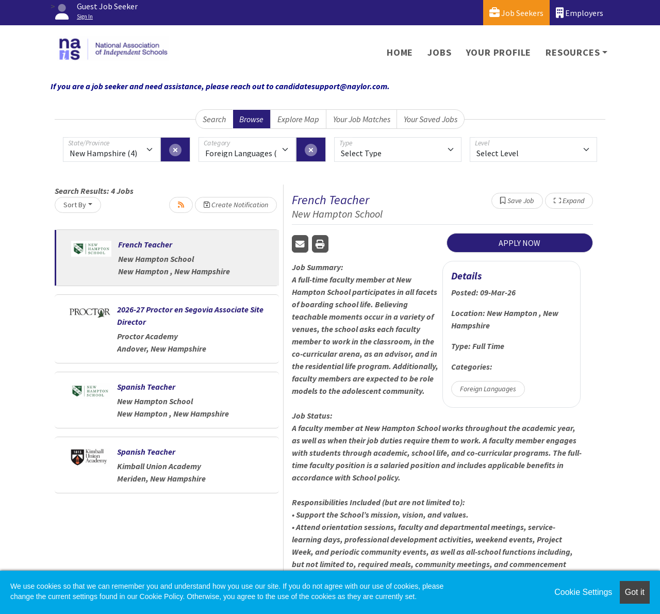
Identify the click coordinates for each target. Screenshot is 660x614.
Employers (579, 12)
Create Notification (236, 204)
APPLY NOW (519, 243)
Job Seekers (516, 12)
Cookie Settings (583, 592)
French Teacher (145, 244)
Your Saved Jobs (430, 119)
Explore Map (298, 119)
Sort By (74, 204)
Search (214, 119)
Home (400, 52)
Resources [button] (573, 52)
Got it (635, 592)
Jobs (439, 52)
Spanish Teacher (146, 386)
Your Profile (499, 52)
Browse (251, 119)
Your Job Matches (361, 119)
